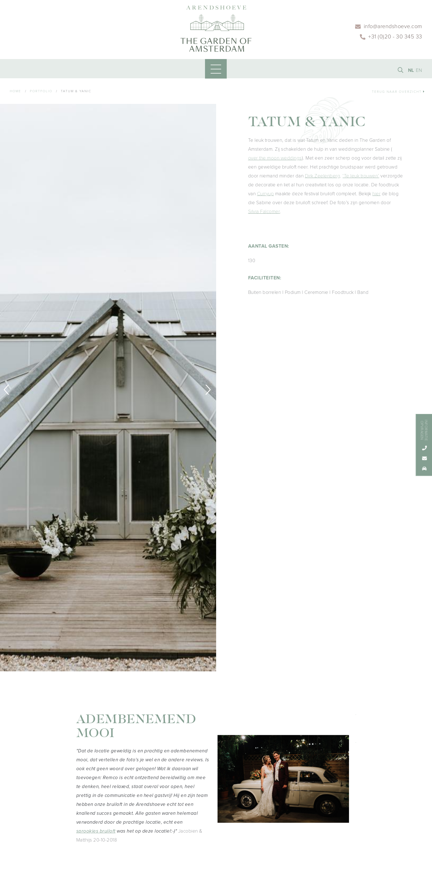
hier (376, 195)
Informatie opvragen (424, 430)
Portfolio (41, 92)
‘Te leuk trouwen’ (361, 177)
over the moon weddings (275, 159)
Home (15, 92)
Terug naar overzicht (398, 93)
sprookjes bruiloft (96, 832)
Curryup (265, 195)
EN (419, 71)
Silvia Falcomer (264, 213)
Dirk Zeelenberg (322, 177)
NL (411, 71)
